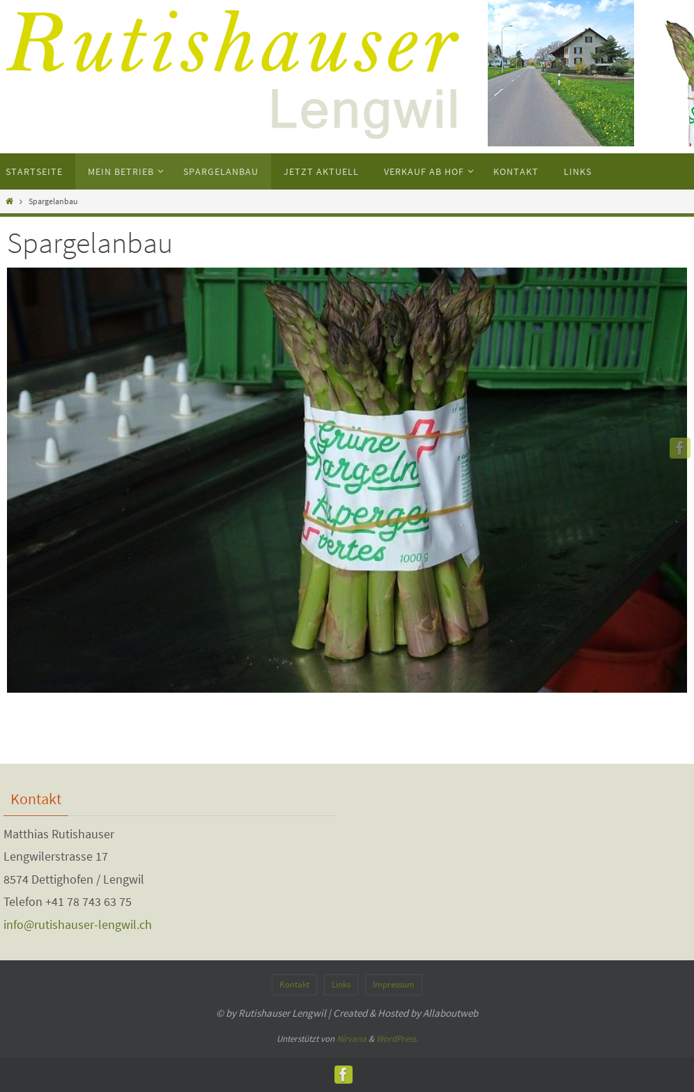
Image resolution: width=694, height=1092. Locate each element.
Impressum (394, 984)
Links (341, 984)
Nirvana (352, 1039)
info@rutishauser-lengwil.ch (77, 924)
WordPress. (397, 1039)
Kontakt (294, 984)
